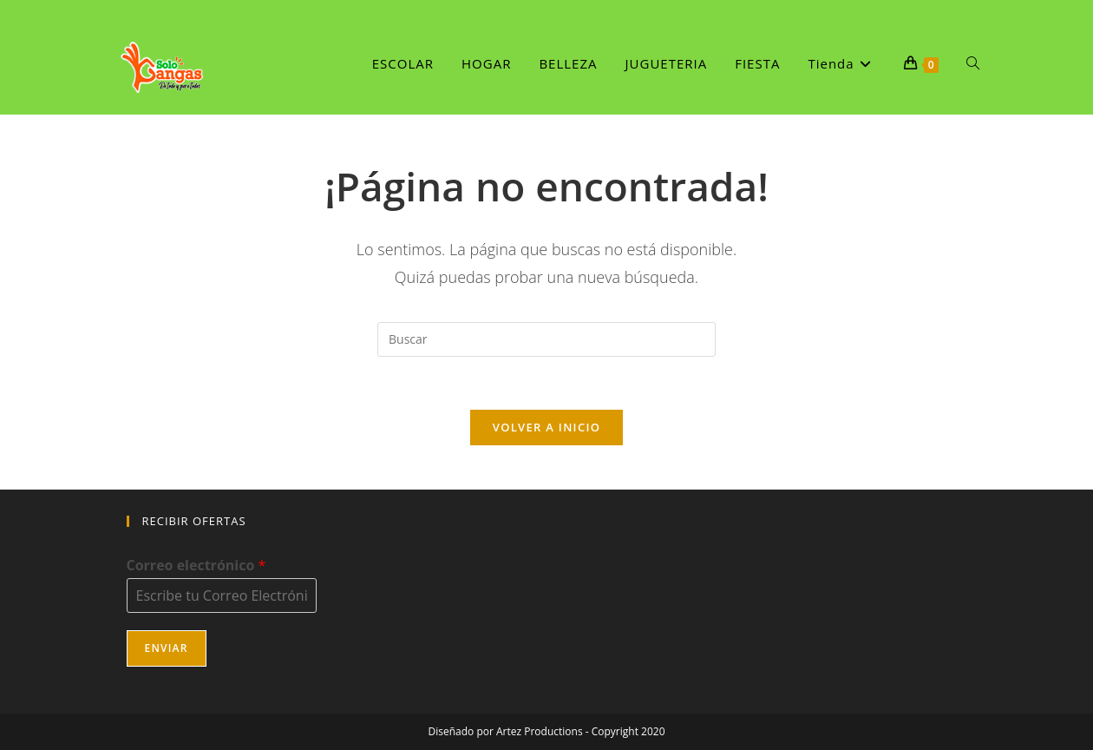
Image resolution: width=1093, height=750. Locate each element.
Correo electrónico (196, 565)
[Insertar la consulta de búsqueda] (546, 339)
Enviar (166, 648)
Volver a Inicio (546, 427)
